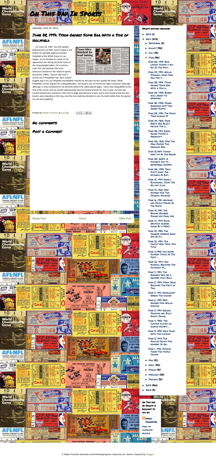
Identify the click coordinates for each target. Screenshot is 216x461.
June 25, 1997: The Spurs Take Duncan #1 (162, 114)
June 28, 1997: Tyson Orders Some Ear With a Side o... (159, 85)
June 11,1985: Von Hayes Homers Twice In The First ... (161, 254)
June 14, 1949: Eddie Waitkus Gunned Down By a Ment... (159, 223)
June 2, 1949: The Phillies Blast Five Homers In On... (160, 341)
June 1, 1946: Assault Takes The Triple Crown (159, 351)
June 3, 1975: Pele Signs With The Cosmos (161, 332)
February (154, 374)
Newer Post (39, 218)
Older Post (125, 218)
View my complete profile (147, 430)
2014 (149, 39)
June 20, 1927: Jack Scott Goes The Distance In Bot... (159, 172)
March (152, 369)
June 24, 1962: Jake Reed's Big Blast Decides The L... (159, 123)
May (151, 360)
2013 (149, 385)
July (151, 52)
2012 (149, 390)
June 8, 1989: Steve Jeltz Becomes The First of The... (162, 285)
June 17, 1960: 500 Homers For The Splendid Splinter (159, 192)
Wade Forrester (151, 420)
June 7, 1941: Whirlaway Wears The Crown (161, 294)
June (151, 57)
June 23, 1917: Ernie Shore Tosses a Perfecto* (159, 133)
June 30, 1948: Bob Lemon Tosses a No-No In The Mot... (161, 64)
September (154, 43)
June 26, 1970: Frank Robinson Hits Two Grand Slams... (160, 105)
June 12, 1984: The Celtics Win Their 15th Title (162, 244)
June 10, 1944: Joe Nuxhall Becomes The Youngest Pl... (161, 264)
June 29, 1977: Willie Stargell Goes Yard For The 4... (160, 74)
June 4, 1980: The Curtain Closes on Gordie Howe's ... (159, 323)
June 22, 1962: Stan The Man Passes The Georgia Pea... (161, 144)
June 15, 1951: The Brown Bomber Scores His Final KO (161, 213)
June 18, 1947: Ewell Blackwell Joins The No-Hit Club (161, 182)
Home (82, 218)
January (153, 379)
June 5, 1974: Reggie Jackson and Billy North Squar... (159, 313)
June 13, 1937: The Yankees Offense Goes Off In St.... (162, 233)
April (151, 365)
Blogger (150, 454)
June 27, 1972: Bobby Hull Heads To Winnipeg (160, 95)
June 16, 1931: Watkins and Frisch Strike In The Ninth (161, 202)
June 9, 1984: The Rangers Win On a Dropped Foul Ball (160, 274)
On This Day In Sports (65, 13)
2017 (149, 34)
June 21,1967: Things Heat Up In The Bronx (162, 153)
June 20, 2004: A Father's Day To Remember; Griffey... (160, 161)
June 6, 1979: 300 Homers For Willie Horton (160, 302)
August (153, 48)
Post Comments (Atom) (88, 229)
